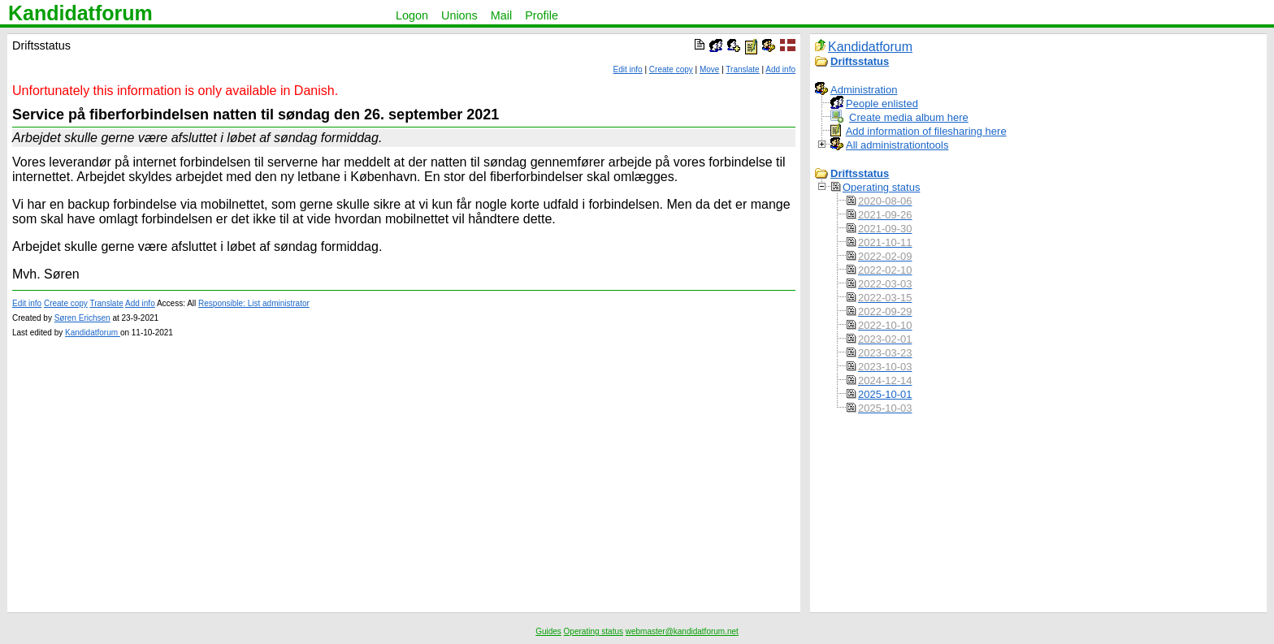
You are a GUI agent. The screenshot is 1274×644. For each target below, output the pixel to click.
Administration (863, 90)
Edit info (628, 69)
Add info (780, 69)
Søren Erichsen (82, 317)
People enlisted (882, 103)
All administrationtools (897, 145)
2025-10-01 (885, 394)
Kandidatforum (80, 13)
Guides (548, 631)
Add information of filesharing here (926, 131)
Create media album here (908, 117)
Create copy (671, 69)
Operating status (881, 187)
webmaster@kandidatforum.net (682, 631)
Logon (412, 15)
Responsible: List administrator (254, 303)
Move (709, 69)
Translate (742, 69)
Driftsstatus (859, 61)
